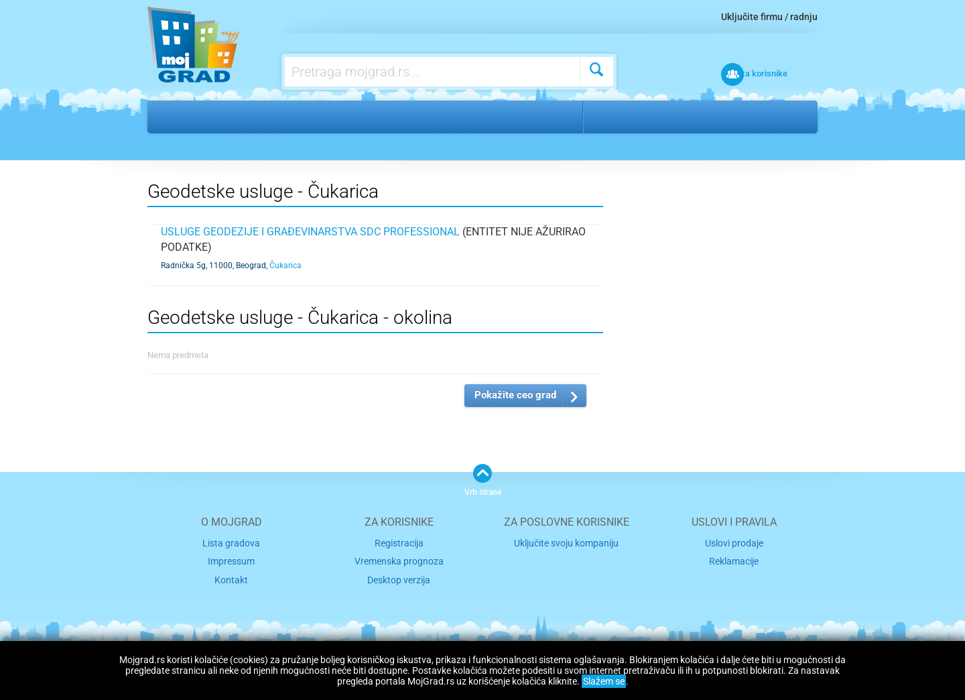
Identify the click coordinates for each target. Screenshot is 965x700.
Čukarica (681, 116)
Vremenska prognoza (399, 560)
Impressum (231, 560)
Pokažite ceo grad (515, 395)
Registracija (399, 542)
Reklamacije (733, 560)
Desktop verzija (399, 576)
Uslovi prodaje (734, 542)
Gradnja (216, 116)
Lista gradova (231, 542)
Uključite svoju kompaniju (566, 542)
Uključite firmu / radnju (769, 16)
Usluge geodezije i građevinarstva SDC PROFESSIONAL (310, 231)
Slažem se (604, 681)
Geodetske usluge (301, 116)
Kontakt (231, 576)
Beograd (619, 116)
